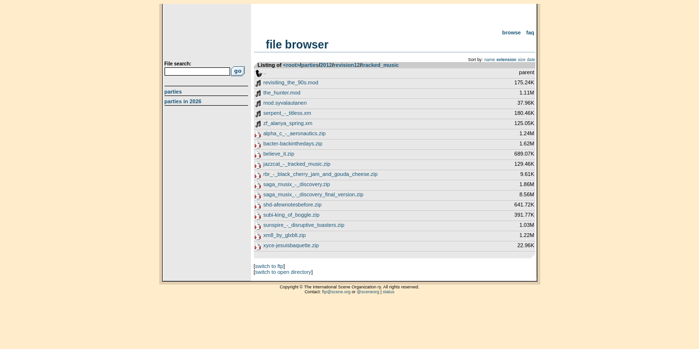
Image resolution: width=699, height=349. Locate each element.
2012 (326, 65)
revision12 (346, 65)
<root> (291, 65)
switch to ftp (269, 266)
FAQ (530, 32)
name (489, 59)
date (531, 59)
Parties (173, 92)
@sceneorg (368, 291)
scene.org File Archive (207, 34)
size (522, 59)
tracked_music (380, 65)
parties (309, 65)
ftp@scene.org (336, 291)
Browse (511, 32)
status (389, 291)
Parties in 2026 (183, 101)
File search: (178, 63)
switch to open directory (283, 272)
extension (506, 59)
